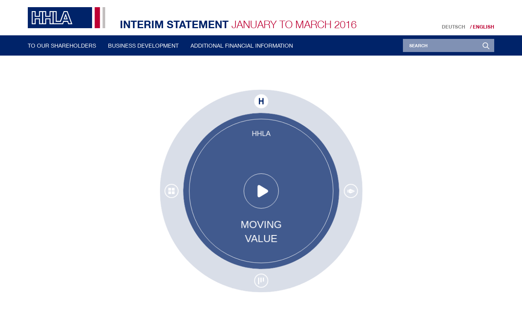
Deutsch (453, 27)
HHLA (69, 17)
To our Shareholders (62, 45)
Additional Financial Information (242, 45)
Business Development (143, 45)
